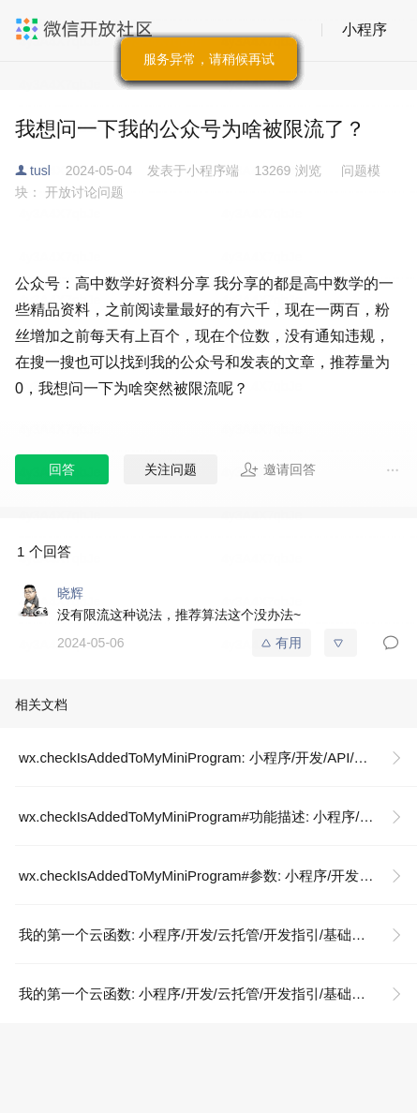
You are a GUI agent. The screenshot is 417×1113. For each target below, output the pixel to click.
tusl (40, 170)
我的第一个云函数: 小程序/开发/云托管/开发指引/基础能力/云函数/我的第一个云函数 (218, 934)
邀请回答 (278, 469)
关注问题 (170, 469)
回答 (62, 469)
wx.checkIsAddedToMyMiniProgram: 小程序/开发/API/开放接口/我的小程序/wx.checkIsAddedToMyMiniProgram (218, 757)
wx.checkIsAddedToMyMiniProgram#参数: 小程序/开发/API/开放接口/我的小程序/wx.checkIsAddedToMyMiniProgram (218, 875)
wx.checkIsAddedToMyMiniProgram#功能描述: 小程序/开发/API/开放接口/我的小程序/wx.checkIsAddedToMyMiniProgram (218, 816)
